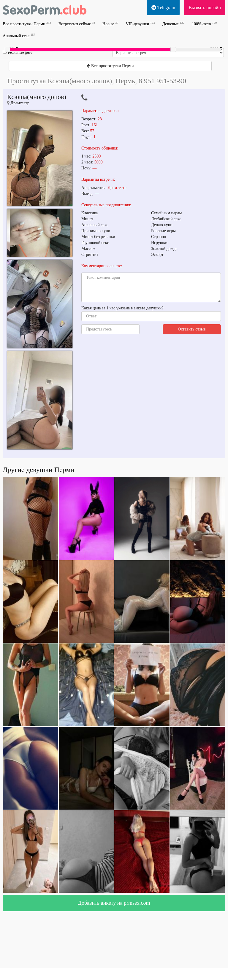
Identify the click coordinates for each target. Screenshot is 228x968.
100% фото (204, 23)
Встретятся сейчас (76, 23)
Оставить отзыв (192, 329)
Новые (110, 23)
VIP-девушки (140, 23)
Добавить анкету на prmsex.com (114, 903)
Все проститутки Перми (27, 23)
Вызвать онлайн (205, 7)
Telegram (163, 7)
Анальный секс (19, 35)
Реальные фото (17, 52)
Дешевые (173, 23)
